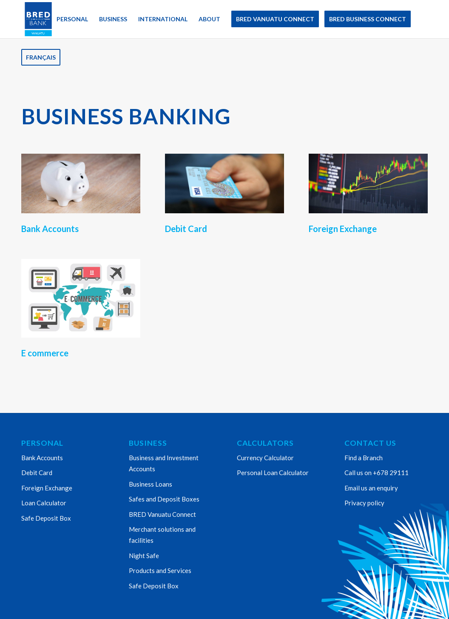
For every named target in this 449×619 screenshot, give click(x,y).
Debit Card (36, 472)
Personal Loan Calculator (273, 472)
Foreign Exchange (46, 488)
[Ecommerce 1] (80, 298)
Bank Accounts (42, 457)
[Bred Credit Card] (224, 183)
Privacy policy (364, 503)
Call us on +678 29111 (376, 472)
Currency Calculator (265, 457)
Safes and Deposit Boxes (164, 499)
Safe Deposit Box (46, 518)
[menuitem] (36, 19)
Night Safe (144, 555)
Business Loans (150, 484)
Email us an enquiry (371, 488)
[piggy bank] (80, 183)
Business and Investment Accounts (164, 463)
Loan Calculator (43, 503)
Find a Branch (363, 457)
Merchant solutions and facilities (162, 534)
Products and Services (160, 570)
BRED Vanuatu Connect (162, 514)
